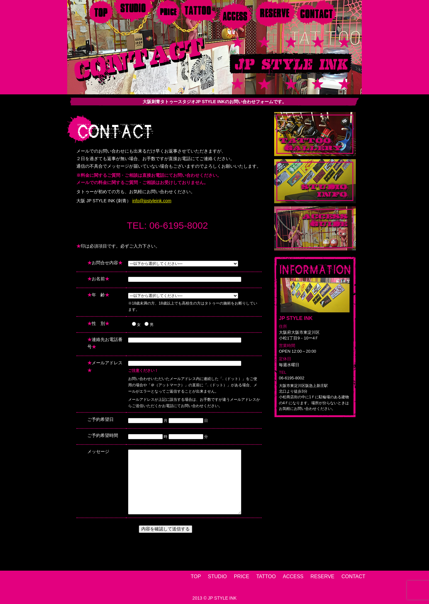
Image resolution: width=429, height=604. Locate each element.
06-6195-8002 (178, 225)
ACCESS (293, 576)
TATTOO (266, 576)
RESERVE (322, 576)
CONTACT (353, 576)
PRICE (241, 576)
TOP (196, 576)
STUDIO (217, 576)
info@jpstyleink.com (151, 200)
